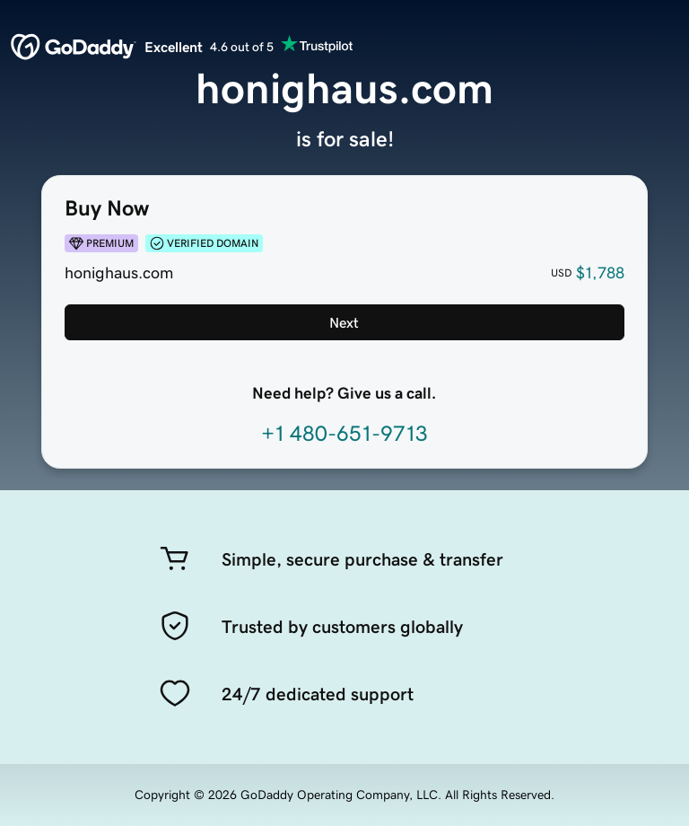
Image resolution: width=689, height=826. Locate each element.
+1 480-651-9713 (344, 433)
